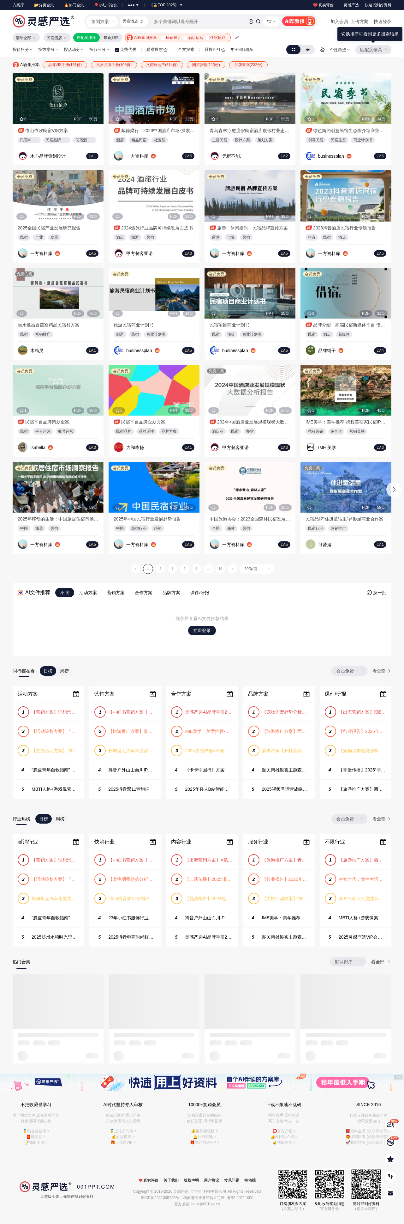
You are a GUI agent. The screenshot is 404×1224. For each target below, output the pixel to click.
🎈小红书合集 (106, 5)
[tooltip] (369, 34)
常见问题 (231, 1180)
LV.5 (188, 156)
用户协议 (211, 1180)
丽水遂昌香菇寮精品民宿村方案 (49, 325)
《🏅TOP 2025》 (166, 5)
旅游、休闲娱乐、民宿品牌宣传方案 (252, 228)
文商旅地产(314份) (162, 65)
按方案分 (48, 49)
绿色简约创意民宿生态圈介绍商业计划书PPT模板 (349, 130)
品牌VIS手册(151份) (65, 65)
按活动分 (74, 49)
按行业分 (99, 49)
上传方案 (359, 21)
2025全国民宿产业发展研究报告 (49, 228)
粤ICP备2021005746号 (159, 1198)
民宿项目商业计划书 (229, 325)
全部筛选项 (241, 49)
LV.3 (188, 253)
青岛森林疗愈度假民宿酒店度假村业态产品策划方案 (250, 130)
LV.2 (284, 156)
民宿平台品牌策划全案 (47, 422)
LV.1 (92, 156)
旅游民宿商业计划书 (133, 325)
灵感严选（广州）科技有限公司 (199, 1191)
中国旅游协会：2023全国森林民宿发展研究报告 (250, 519)
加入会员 (339, 21)
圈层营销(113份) (206, 65)
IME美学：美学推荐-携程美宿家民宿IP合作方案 (346, 422)
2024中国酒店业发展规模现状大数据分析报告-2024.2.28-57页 (253, 422)
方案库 (18, 5)
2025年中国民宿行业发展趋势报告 (147, 519)
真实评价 (323, 5)
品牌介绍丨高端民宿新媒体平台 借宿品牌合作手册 (349, 325)
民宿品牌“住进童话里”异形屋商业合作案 (344, 519)
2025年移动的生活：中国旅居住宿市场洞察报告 (58, 519)
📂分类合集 (44, 5)
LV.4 (380, 350)
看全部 (381, 671)
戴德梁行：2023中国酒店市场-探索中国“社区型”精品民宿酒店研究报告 (157, 130)
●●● (133, 5)
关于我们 (171, 1180)
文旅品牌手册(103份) (114, 65)
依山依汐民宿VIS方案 (46, 130)
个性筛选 (340, 50)
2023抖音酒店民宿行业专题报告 (344, 228)
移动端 (250, 1180)
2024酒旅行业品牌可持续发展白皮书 (157, 228)
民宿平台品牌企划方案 (143, 422)
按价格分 (23, 49)
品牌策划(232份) (248, 65)
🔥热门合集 (74, 5)
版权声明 (191, 1180)
